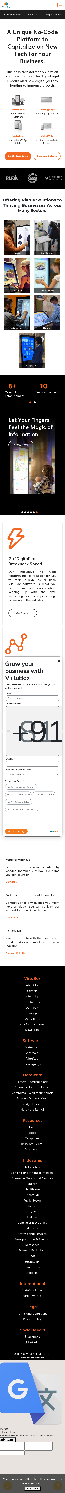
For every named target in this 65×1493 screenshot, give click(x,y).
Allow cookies (32, 1488)
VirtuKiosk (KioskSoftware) (18, 794)
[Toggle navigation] (60, 5)
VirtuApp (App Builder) (44, 794)
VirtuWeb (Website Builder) (18, 802)
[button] (18, 156)
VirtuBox (40, 1358)
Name (9, 693)
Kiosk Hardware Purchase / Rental (21, 809)
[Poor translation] (11, 1440)
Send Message (16, 831)
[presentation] (22, 821)
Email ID (10, 759)
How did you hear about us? (19, 769)
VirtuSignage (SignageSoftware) (21, 787)
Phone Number (13, 703)
